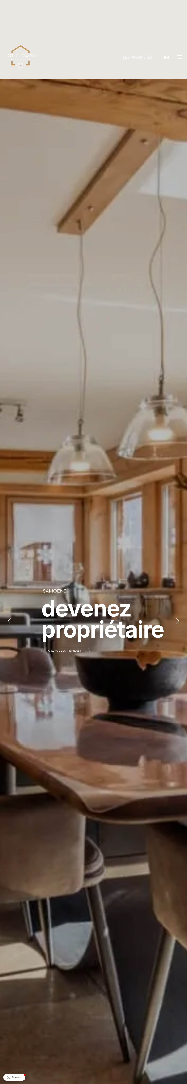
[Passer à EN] (166, 57)
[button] (14, 1077)
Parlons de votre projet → (65, 650)
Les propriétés (137, 57)
